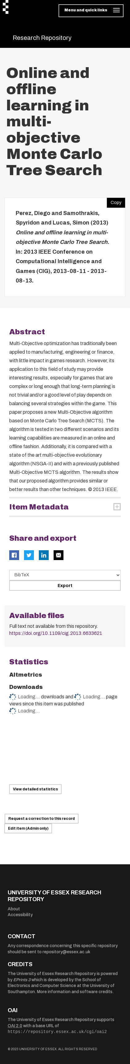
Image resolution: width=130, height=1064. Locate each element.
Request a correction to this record (41, 818)
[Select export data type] (65, 575)
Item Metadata (39, 507)
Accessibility (20, 914)
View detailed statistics (35, 789)
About (14, 909)
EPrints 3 (21, 980)
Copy (114, 201)
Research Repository (42, 37)
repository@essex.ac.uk (66, 952)
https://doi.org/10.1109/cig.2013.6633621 (55, 633)
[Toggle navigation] (91, 10)
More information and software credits (74, 991)
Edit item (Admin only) (28, 828)
